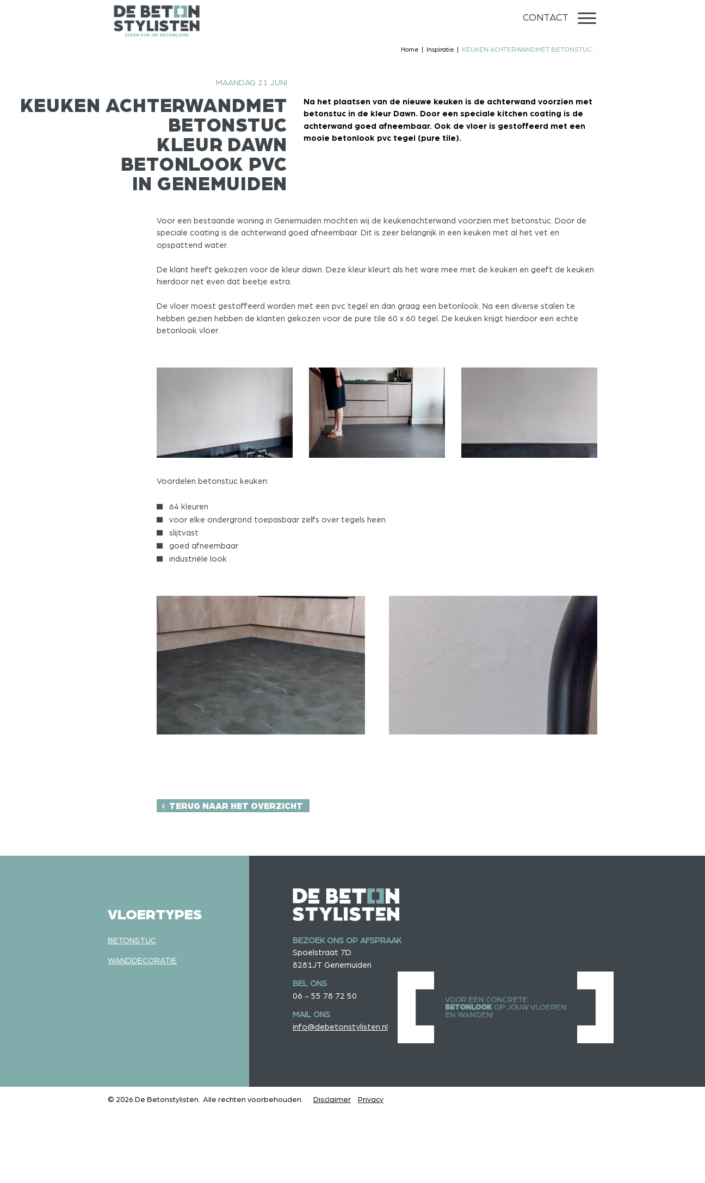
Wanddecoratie (142, 961)
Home (410, 49)
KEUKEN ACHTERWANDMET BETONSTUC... (529, 49)
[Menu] (587, 18)
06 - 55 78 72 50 (325, 996)
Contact (545, 18)
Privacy (371, 1100)
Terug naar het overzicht (236, 806)
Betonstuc (132, 941)
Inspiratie (440, 49)
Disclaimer (332, 1100)
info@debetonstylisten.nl (340, 1027)
